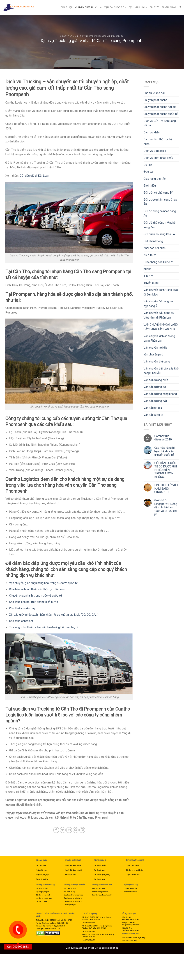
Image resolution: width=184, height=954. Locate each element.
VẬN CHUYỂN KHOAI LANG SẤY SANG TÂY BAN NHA (161, 327)
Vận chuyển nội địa (155, 347)
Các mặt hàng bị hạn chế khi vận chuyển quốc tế (164, 451)
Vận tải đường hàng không (160, 394)
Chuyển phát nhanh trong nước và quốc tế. (35, 595)
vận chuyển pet (153, 354)
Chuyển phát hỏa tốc (132, 865)
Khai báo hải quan (154, 248)
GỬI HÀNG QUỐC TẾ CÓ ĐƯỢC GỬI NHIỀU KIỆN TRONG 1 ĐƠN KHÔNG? (165, 470)
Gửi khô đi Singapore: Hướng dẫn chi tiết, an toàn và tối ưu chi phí (165, 507)
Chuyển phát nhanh (88, 7)
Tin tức (154, 7)
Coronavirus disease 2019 (163, 437)
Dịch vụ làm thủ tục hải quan (158, 142)
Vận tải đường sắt (155, 401)
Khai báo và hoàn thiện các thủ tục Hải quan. (37, 589)
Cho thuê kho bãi (154, 93)
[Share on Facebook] (56, 830)
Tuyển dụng (169, 7)
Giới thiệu (67, 7)
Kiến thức (150, 255)
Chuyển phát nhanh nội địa (160, 107)
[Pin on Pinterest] (76, 830)
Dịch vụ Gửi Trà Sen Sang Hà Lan (160, 123)
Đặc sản (149, 171)
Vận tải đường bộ (115, 36)
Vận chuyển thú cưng (157, 361)
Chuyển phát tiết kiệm (133, 874)
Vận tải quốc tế (115, 7)
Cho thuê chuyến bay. (22, 608)
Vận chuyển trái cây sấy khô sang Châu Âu (161, 371)
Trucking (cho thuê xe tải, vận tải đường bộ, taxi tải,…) (43, 627)
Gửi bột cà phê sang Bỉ (158, 192)
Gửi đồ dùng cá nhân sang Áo (160, 213)
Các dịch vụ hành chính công (134, 870)
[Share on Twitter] (63, 830)
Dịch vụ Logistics (155, 151)
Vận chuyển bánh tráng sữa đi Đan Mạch (161, 292)
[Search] (180, 7)
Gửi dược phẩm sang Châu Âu (160, 202)
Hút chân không (153, 241)
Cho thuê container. (21, 621)
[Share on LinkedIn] (82, 830)
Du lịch (148, 165)
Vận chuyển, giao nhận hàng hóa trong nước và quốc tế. (43, 583)
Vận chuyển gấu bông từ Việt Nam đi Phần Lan (159, 315)
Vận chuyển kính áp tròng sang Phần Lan (159, 338)
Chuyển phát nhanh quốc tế (93, 36)
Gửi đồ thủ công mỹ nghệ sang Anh (160, 225)
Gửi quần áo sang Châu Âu (160, 234)
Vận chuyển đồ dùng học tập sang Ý (159, 304)
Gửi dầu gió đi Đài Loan (34, 175)
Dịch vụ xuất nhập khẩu (158, 158)
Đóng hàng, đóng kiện (42, 874)
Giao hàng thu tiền (155, 178)
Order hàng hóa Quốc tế (158, 262)
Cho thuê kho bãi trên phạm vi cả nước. (33, 602)
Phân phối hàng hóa (42, 879)
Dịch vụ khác (138, 7)
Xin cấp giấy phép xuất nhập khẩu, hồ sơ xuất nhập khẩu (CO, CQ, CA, (52, 614)
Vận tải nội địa (153, 407)
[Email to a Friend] (69, 830)
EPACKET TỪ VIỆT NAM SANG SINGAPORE (166, 488)
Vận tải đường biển (156, 380)
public (147, 269)
